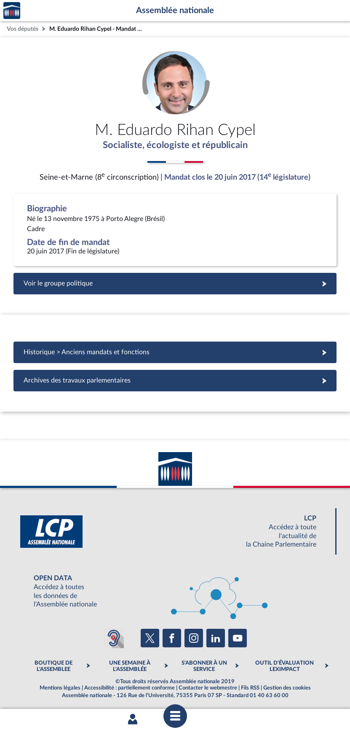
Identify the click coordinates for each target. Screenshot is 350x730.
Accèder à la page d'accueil (11, 11)
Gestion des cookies (287, 688)
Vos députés (22, 29)
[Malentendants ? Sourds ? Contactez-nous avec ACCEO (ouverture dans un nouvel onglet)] (114, 639)
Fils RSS (250, 688)
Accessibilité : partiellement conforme (129, 688)
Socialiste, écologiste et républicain (175, 145)
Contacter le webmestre (208, 688)
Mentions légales (60, 688)
